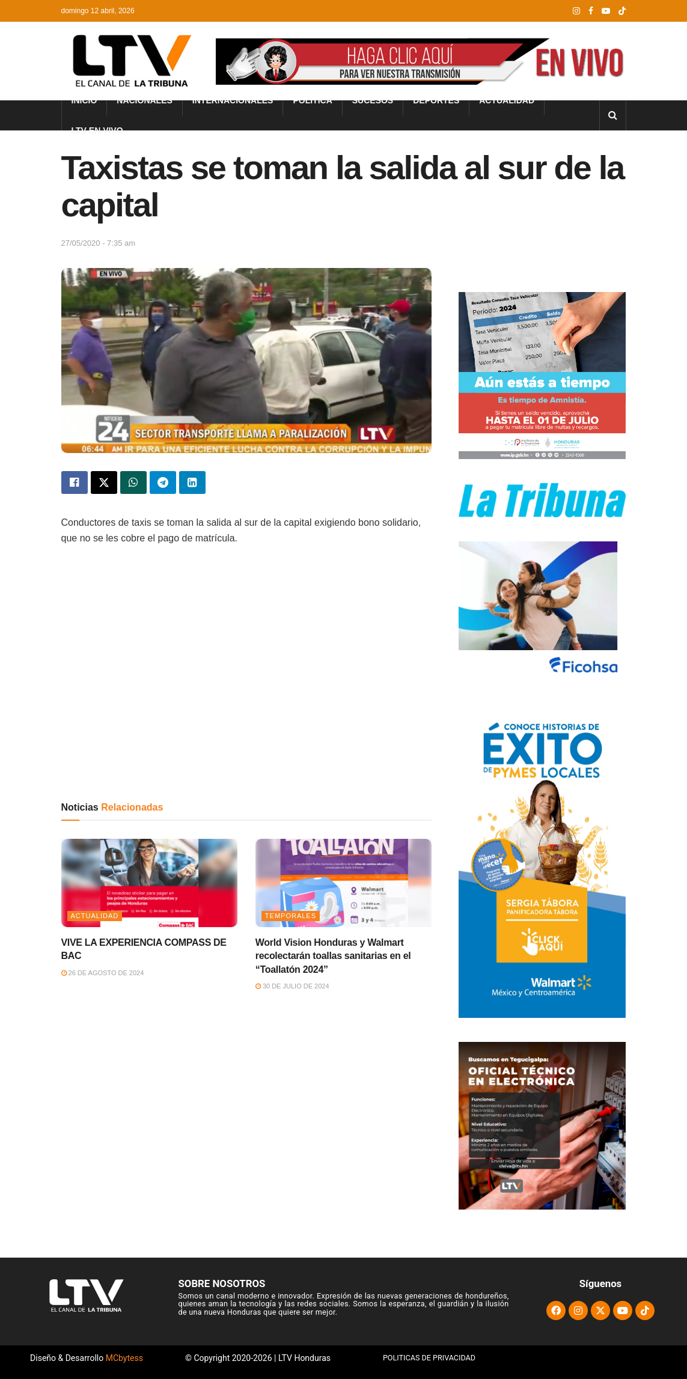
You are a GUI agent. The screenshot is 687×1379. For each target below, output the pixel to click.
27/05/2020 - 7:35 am (98, 243)
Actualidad (506, 100)
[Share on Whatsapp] (133, 482)
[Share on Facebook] (74, 482)
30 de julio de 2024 (292, 986)
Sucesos (372, 100)
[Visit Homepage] (130, 61)
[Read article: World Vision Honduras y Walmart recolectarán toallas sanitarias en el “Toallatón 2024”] (343, 883)
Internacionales (232, 100)
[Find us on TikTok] (622, 11)
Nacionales (145, 100)
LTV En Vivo (97, 130)
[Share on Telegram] (163, 482)
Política (312, 100)
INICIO (84, 100)
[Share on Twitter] (104, 482)
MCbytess (124, 1358)
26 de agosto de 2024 (102, 972)
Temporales (290, 915)
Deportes (436, 100)
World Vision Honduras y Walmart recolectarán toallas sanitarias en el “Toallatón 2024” (333, 956)
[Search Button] (612, 115)
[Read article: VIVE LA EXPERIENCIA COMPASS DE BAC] (149, 883)
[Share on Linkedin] (192, 482)
